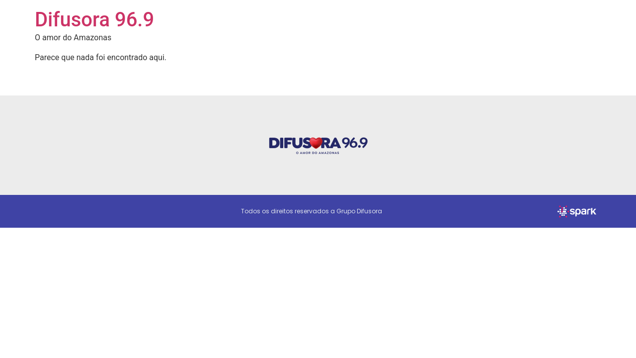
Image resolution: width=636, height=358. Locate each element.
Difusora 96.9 (94, 19)
